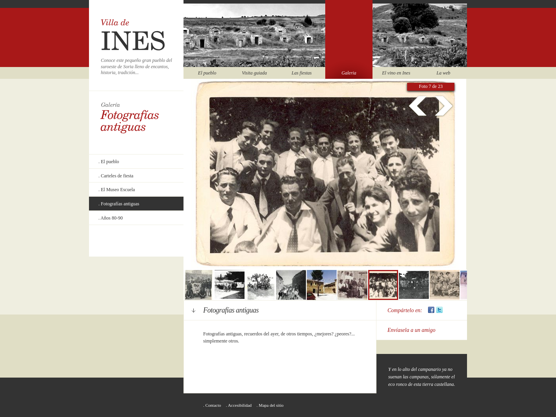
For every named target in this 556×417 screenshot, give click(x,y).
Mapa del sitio (271, 405)
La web (443, 73)
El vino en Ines (396, 73)
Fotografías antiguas (120, 204)
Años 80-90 (111, 218)
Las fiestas (301, 73)
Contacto (213, 405)
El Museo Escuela (118, 189)
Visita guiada (254, 73)
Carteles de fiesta (117, 176)
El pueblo (207, 73)
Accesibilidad (240, 405)
